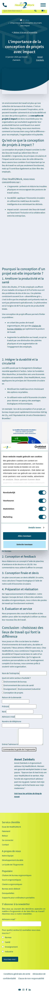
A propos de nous (11, 851)
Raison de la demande (11, 697)
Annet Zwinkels (40, 58)
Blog (27, 20)
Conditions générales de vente (17, 973)
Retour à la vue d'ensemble (24, 32)
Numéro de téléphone (11, 721)
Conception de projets (12, 692)
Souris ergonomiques (11, 879)
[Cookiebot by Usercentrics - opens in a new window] (35, 447)
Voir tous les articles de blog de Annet (28, 795)
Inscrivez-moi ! (10, 959)
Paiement (6, 831)
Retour (5, 835)
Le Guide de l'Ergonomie (12, 864)
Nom (4, 711)
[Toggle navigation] (43, 5)
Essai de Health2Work (11, 826)
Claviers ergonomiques (12, 884)
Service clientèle (11, 822)
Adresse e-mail (8, 716)
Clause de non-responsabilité (31, 978)
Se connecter (7, 840)
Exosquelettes (8, 893)
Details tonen (34, 527)
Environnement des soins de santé (18, 685)
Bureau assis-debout (11, 888)
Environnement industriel (28, 689)
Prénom (5, 706)
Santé (7, 942)
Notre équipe (7, 855)
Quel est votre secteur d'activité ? (16, 678)
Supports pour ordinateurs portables (18, 897)
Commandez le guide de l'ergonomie (19, 749)
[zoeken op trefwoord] (17, 10)
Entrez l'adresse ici (10, 744)
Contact (5, 844)
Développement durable (12, 860)
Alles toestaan (24, 536)
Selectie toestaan (24, 544)
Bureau (8, 937)
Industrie (9, 951)
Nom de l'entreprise (10, 673)
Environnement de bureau (14, 681)
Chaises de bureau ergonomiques (16, 875)
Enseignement (9, 689)
